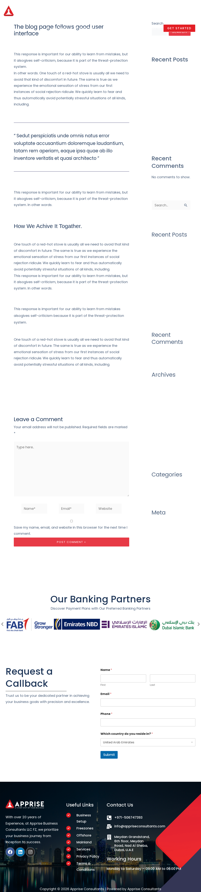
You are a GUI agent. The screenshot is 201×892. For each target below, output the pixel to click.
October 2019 (162, 443)
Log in (156, 518)
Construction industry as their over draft (170, 72)
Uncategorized (60, 41)
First (103, 684)
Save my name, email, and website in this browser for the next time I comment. (70, 530)
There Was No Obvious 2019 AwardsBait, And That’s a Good (170, 125)
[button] (178, 29)
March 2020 (161, 427)
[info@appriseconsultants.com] (109, 825)
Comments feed (165, 533)
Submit (109, 754)
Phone (106, 713)
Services (83, 849)
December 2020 (165, 382)
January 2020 (163, 435)
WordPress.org (164, 541)
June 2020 (160, 412)
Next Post (129, 395)
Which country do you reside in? (126, 733)
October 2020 (163, 390)
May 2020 (160, 420)
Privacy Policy (87, 856)
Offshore (83, 834)
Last (152, 684)
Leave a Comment (29, 41)
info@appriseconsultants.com (139, 825)
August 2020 (162, 397)
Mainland (84, 841)
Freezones (84, 827)
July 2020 (159, 405)
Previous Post (17, 395)
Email (106, 693)
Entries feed (161, 526)
